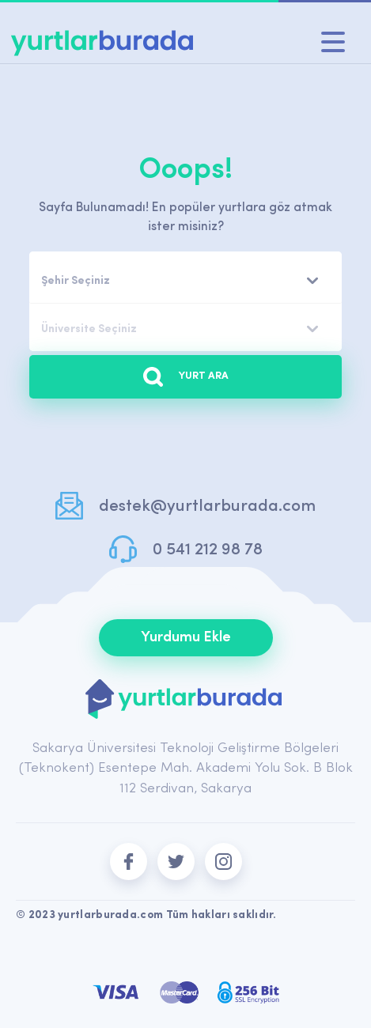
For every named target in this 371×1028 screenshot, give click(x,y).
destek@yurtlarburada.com (207, 506)
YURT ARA (186, 377)
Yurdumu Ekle (186, 637)
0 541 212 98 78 (208, 550)
